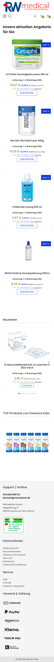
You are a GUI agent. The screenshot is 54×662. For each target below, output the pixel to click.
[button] (19, 393)
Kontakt (7, 582)
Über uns (7, 557)
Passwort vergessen (13, 585)
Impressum (9, 561)
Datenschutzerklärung (14, 564)
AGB (5, 579)
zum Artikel (27, 93)
